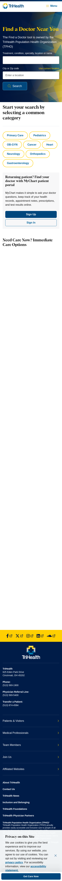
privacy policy (14, 862)
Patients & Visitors (31, 720)
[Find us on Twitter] (19, 636)
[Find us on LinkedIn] (40, 636)
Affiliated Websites (31, 769)
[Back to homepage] (13, 6)
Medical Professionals (31, 732)
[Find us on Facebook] (9, 636)
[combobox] (31, 60)
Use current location (49, 68)
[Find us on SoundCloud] (51, 636)
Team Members (31, 745)
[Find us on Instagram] (30, 636)
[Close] (55, 855)
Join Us (31, 757)
